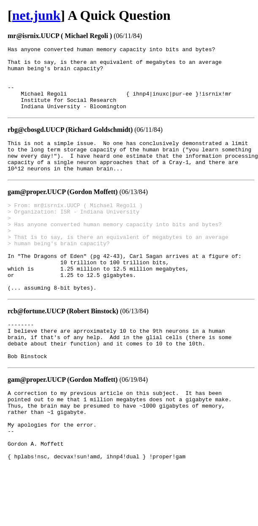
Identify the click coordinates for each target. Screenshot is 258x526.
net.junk (36, 15)
